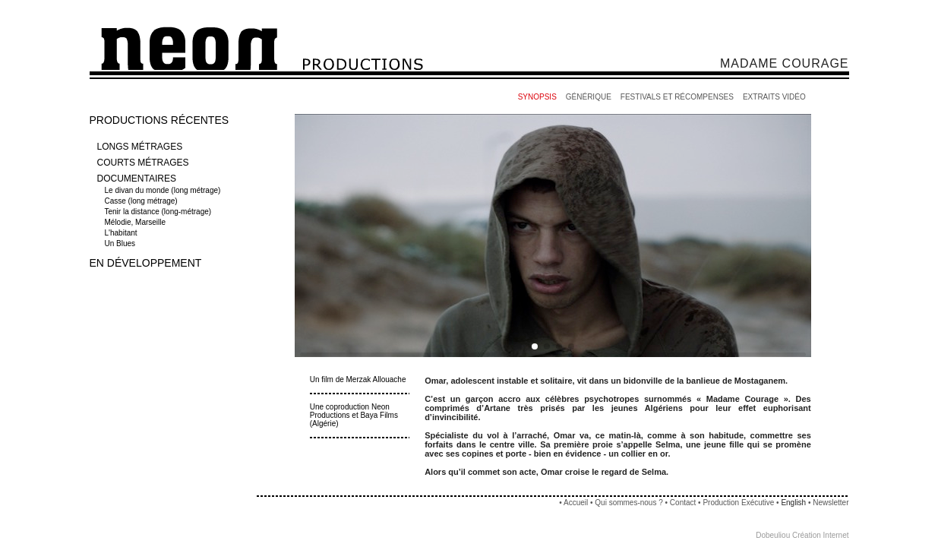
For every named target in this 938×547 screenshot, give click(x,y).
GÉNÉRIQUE (588, 97)
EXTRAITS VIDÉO (774, 97)
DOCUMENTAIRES (136, 178)
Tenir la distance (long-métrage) (159, 211)
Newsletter (830, 502)
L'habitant (122, 233)
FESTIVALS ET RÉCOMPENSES (677, 97)
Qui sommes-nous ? (628, 502)
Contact (683, 502)
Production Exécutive (739, 502)
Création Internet (820, 535)
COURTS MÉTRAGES (143, 162)
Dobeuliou (773, 535)
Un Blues (121, 243)
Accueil (576, 502)
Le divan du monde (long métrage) (164, 190)
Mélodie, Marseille (136, 222)
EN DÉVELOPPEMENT (146, 263)
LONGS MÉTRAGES (140, 146)
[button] (535, 346)
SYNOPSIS (537, 97)
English (793, 502)
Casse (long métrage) (142, 201)
